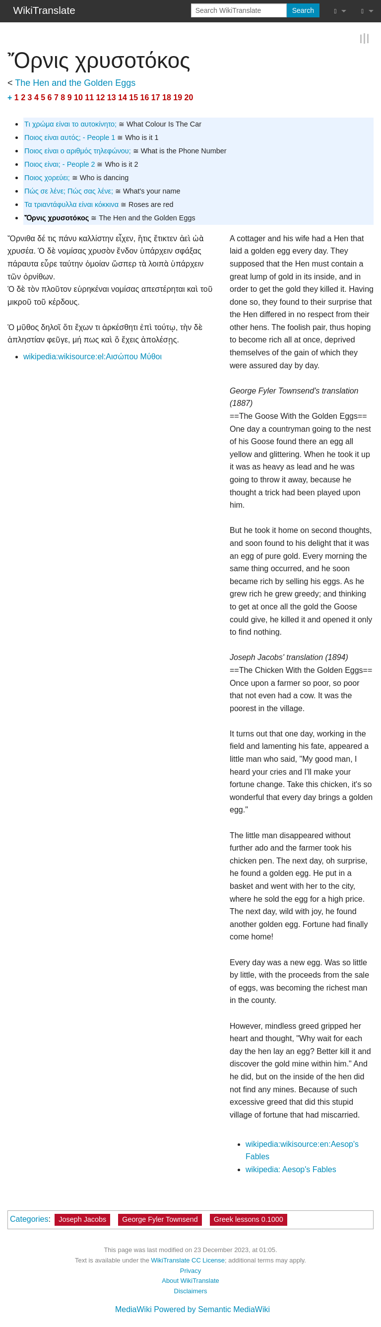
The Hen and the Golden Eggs (75, 82)
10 (78, 97)
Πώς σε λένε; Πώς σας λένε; (68, 191)
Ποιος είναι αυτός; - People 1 (69, 137)
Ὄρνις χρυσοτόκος (56, 218)
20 (189, 97)
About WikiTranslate (190, 1280)
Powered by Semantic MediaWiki (212, 1309)
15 (133, 97)
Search (303, 10)
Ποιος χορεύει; (47, 178)
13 (111, 97)
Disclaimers (190, 1291)
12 (100, 97)
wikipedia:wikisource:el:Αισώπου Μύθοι (92, 356)
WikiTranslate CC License (188, 1260)
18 (166, 97)
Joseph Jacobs (82, 1219)
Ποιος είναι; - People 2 (59, 164)
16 (144, 97)
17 (155, 97)
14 (122, 97)
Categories (29, 1219)
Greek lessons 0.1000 (248, 1219)
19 (177, 97)
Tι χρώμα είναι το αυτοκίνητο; (70, 124)
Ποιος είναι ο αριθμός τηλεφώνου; (77, 151)
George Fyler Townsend (160, 1219)
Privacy (190, 1270)
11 (89, 97)
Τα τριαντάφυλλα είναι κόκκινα (71, 204)
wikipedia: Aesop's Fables (291, 1169)
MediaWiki (133, 1309)
